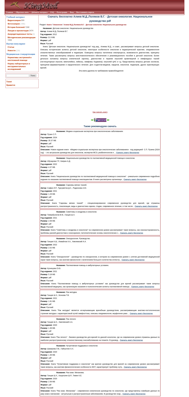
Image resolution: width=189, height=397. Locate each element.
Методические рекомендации (21, 37)
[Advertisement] (100, 91)
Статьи (11, 47)
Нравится (10, 85)
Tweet (9, 82)
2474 (31, 31)
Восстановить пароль (85, 12)
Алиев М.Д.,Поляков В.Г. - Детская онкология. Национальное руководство (95, 25)
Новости (11, 50)
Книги (49, 25)
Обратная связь (22, 12)
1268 (27, 27)
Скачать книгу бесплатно (127, 153)
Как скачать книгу (100, 112)
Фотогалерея (14, 24)
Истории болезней (16, 27)
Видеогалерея (14, 20)
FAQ (52, 12)
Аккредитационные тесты (20, 34)
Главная (9, 12)
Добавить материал (39, 12)
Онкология (57, 25)
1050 (10, 40)
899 (22, 20)
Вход (72, 12)
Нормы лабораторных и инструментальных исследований (19, 66)
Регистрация (62, 12)
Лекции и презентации (18, 30)
